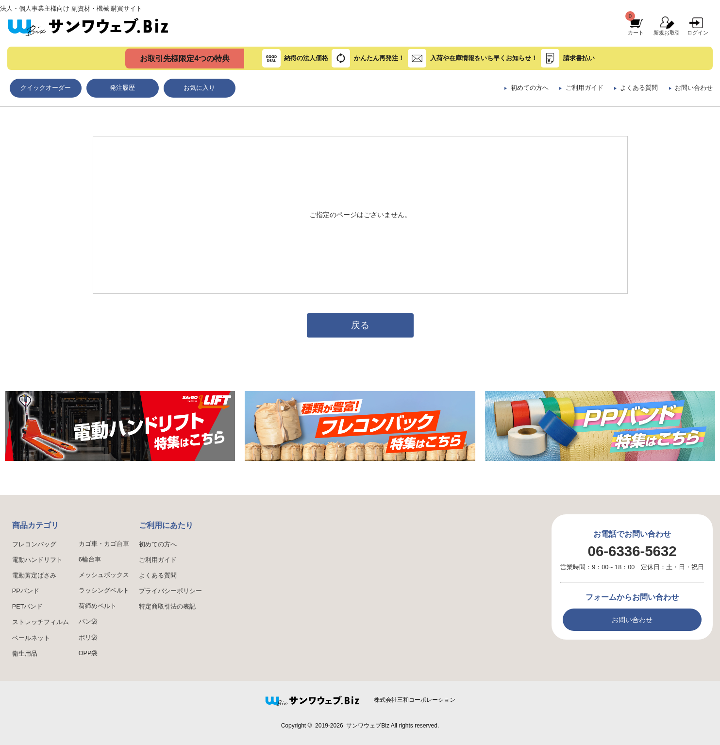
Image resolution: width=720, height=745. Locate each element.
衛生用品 (24, 653)
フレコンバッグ (34, 544)
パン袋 (88, 621)
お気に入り (199, 88)
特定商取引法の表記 (167, 606)
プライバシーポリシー (170, 591)
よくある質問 (639, 88)
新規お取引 (666, 32)
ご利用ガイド (584, 88)
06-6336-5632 (632, 551)
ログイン (697, 32)
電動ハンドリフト (37, 560)
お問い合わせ (694, 88)
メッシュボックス (104, 575)
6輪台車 (90, 559)
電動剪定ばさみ (34, 575)
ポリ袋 (88, 637)
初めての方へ (530, 88)
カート (636, 32)
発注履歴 (122, 88)
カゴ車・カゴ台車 (104, 544)
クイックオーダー (45, 88)
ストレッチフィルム (40, 622)
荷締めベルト (98, 606)
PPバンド (25, 591)
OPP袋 (88, 653)
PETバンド (27, 606)
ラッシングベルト (104, 590)
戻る (360, 325)
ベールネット (31, 638)
